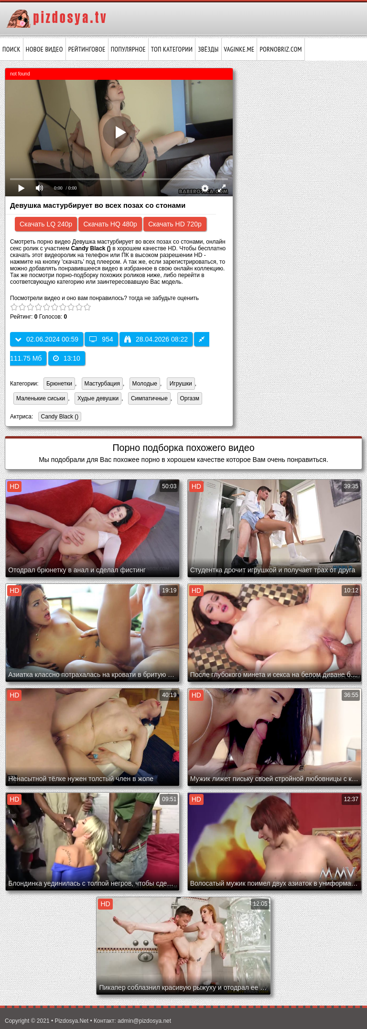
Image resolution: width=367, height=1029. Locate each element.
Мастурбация (102, 383)
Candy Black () (58, 417)
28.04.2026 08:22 (156, 339)
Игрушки (181, 383)
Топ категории (172, 49)
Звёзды (208, 49)
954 (101, 339)
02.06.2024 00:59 (46, 339)
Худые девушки (98, 398)
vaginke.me (239, 49)
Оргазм (189, 398)
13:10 (66, 358)
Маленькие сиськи (40, 398)
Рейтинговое (87, 49)
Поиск (11, 49)
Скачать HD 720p (175, 224)
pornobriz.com (280, 49)
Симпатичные (149, 398)
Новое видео (44, 49)
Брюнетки (59, 383)
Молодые (144, 383)
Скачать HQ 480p (110, 224)
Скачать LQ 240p (46, 224)
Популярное (128, 49)
